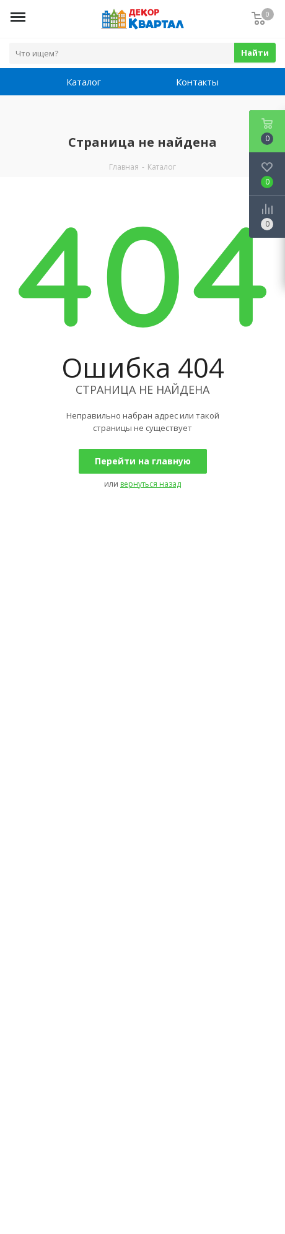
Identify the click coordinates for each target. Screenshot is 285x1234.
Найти (255, 52)
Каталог (83, 82)
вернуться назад (150, 484)
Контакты (197, 82)
